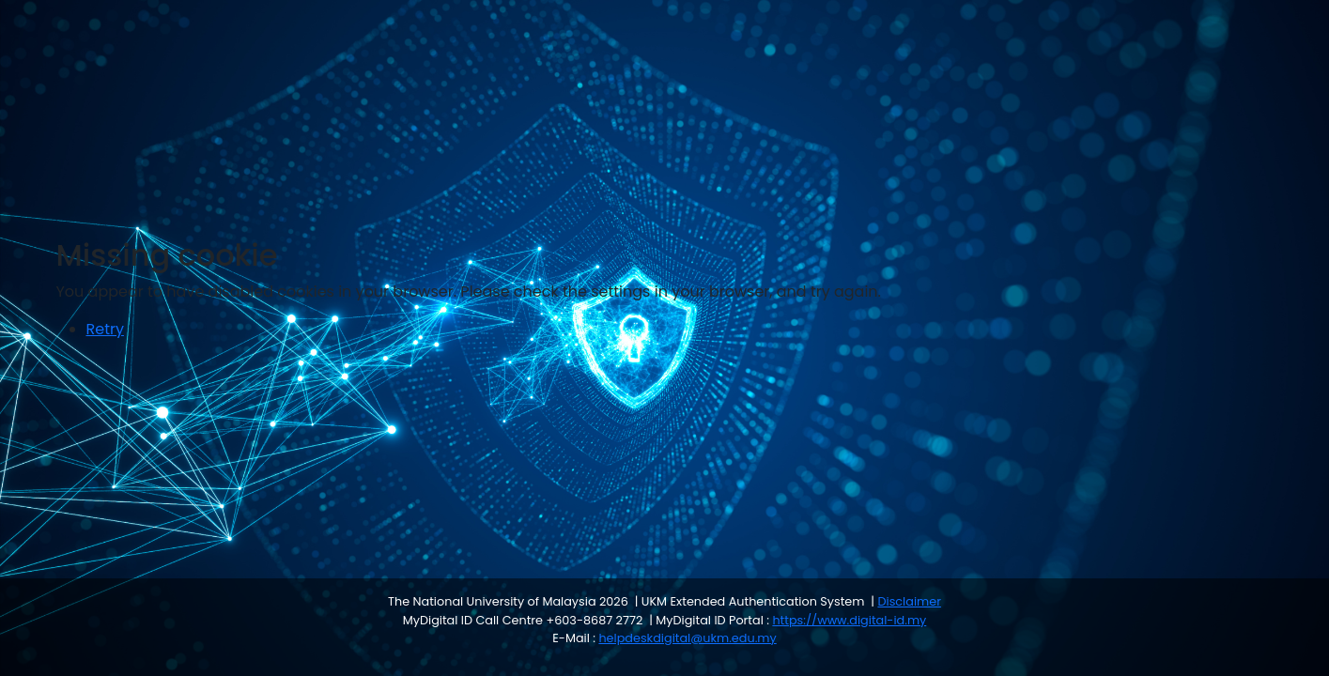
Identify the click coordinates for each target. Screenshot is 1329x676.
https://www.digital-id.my (849, 620)
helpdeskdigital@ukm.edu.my (687, 638)
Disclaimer (908, 601)
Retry (105, 329)
